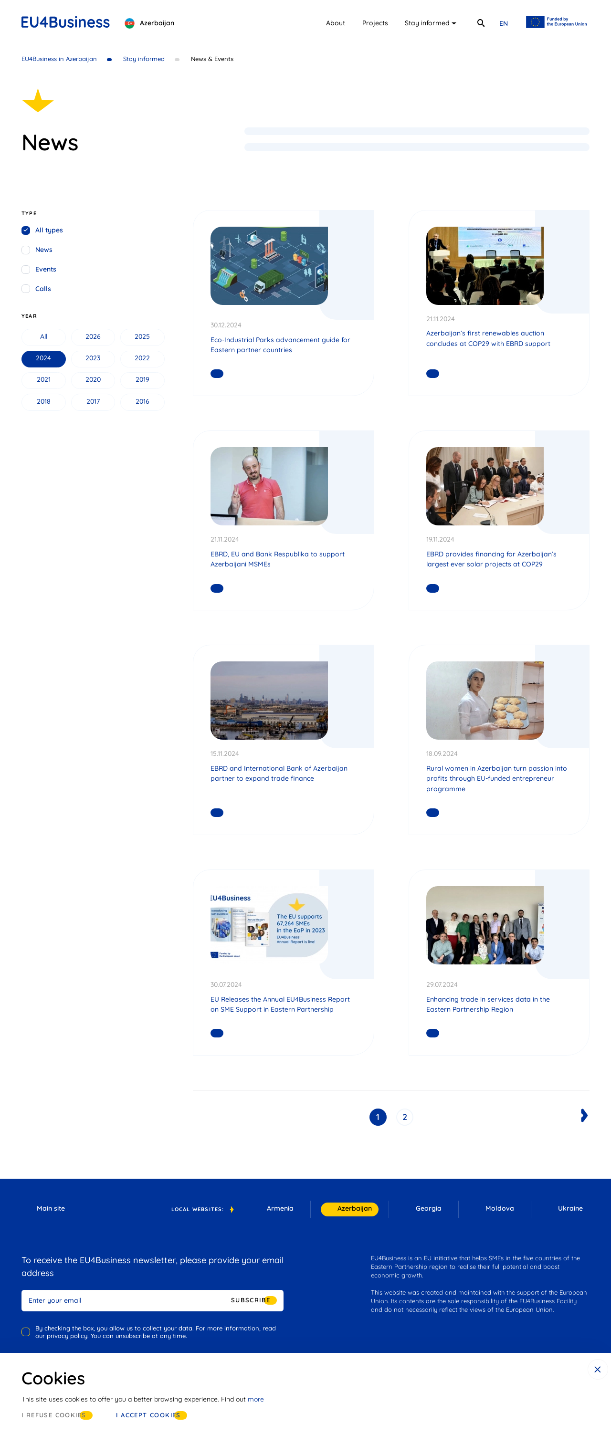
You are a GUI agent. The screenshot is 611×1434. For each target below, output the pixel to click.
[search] (481, 23)
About (335, 23)
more (256, 1399)
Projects (375, 23)
